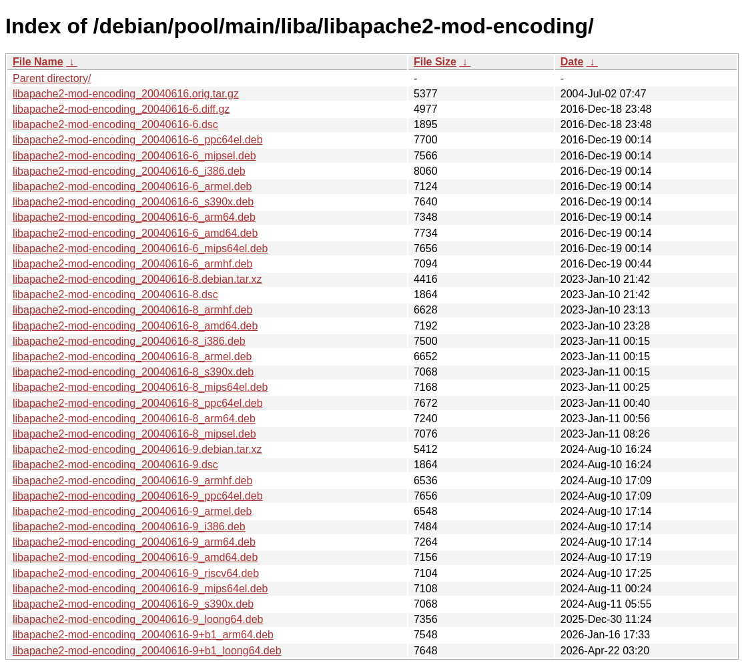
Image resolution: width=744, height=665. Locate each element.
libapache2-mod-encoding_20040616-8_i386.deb (129, 341)
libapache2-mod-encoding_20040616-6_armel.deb (132, 186)
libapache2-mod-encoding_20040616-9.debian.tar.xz (137, 449)
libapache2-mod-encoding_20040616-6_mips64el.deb (140, 248)
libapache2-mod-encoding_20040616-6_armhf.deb (132, 263)
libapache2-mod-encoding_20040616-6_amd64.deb (135, 233)
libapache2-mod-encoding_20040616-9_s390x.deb (133, 604)
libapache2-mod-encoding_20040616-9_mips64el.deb (140, 588)
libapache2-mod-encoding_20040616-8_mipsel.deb (134, 434)
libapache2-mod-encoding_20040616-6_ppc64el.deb (138, 139)
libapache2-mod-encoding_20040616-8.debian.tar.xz (137, 279)
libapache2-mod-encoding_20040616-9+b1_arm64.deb (143, 634)
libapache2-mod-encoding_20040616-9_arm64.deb (134, 542)
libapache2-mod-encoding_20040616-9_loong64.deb (138, 619)
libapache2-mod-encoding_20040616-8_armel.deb (132, 356)
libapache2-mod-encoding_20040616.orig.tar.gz (126, 93)
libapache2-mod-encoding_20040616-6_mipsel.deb (134, 155)
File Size (435, 61)
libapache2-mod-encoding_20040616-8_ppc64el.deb (138, 403)
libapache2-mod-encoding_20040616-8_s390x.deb (133, 372)
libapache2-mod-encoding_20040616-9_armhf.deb (132, 480)
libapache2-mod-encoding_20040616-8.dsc (115, 294)
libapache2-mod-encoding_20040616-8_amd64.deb (135, 325)
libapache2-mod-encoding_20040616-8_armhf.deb (132, 309)
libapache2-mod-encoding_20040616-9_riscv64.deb (136, 573)
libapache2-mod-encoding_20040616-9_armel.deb (132, 511)
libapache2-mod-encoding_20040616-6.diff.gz (121, 109)
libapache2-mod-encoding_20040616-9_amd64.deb (135, 557)
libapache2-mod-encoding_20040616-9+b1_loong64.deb (147, 650)
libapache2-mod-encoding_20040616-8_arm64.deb (134, 418)
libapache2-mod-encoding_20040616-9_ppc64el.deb (138, 496)
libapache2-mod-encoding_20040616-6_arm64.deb (134, 217)
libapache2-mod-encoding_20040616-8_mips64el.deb (140, 387)
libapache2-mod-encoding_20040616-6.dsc (115, 124)
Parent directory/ (52, 78)
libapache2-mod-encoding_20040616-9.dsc (115, 464)
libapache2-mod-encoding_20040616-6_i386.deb (129, 171)
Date (572, 61)
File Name (38, 61)
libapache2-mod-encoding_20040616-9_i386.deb (129, 526)
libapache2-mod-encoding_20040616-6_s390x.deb (133, 201)
